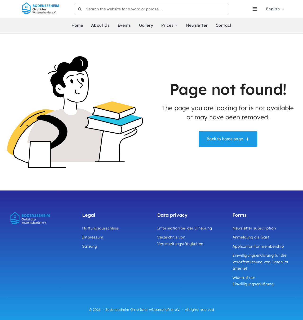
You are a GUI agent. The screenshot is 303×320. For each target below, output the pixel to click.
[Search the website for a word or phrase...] (151, 9)
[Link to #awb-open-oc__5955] (255, 9)
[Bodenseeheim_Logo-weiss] (30, 211)
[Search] (80, 9)
